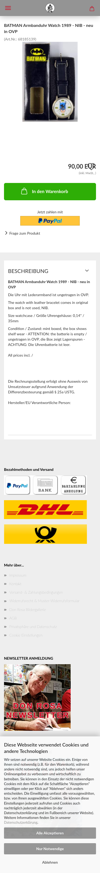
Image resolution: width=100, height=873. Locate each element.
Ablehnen (50, 862)
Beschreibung (28, 271)
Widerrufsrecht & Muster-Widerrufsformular (44, 600)
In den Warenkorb (44, 191)
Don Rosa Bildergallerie (27, 609)
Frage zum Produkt (24, 233)
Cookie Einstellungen (25, 635)
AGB (13, 618)
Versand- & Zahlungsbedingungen (36, 592)
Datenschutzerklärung (20, 822)
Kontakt (15, 583)
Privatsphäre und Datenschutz (33, 626)
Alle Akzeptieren (50, 833)
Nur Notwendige (50, 848)
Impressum (17, 575)
